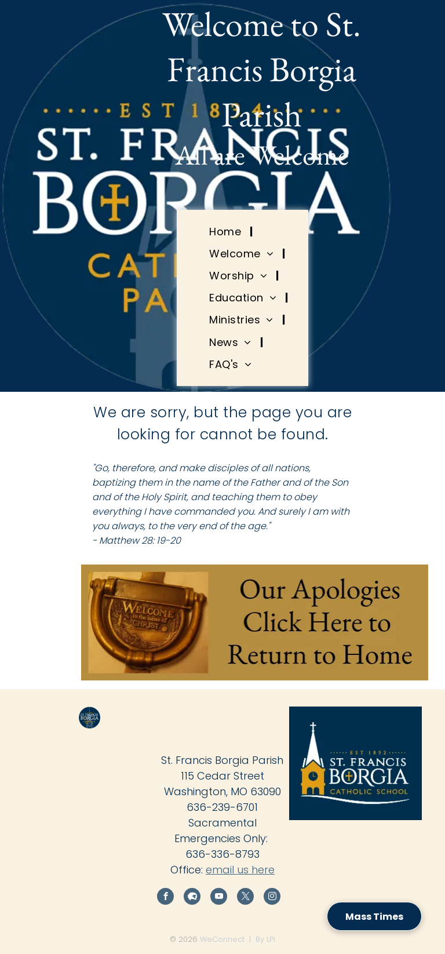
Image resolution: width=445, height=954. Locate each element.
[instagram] (272, 898)
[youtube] (218, 898)
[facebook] (165, 898)
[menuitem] (226, 231)
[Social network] (192, 898)
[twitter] (245, 898)
